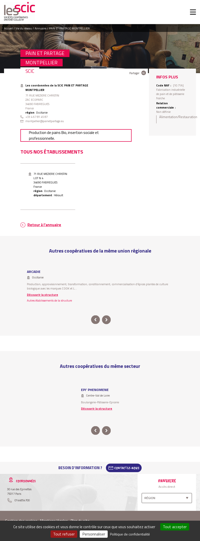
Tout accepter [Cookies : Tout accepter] (175, 527)
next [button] (106, 319)
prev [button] (95, 319)
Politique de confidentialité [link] (130, 534)
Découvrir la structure (42, 294)
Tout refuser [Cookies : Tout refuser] (64, 534)
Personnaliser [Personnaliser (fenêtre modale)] (93, 534)
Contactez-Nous (126, 468)
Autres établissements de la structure (49, 300)
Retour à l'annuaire (44, 225)
